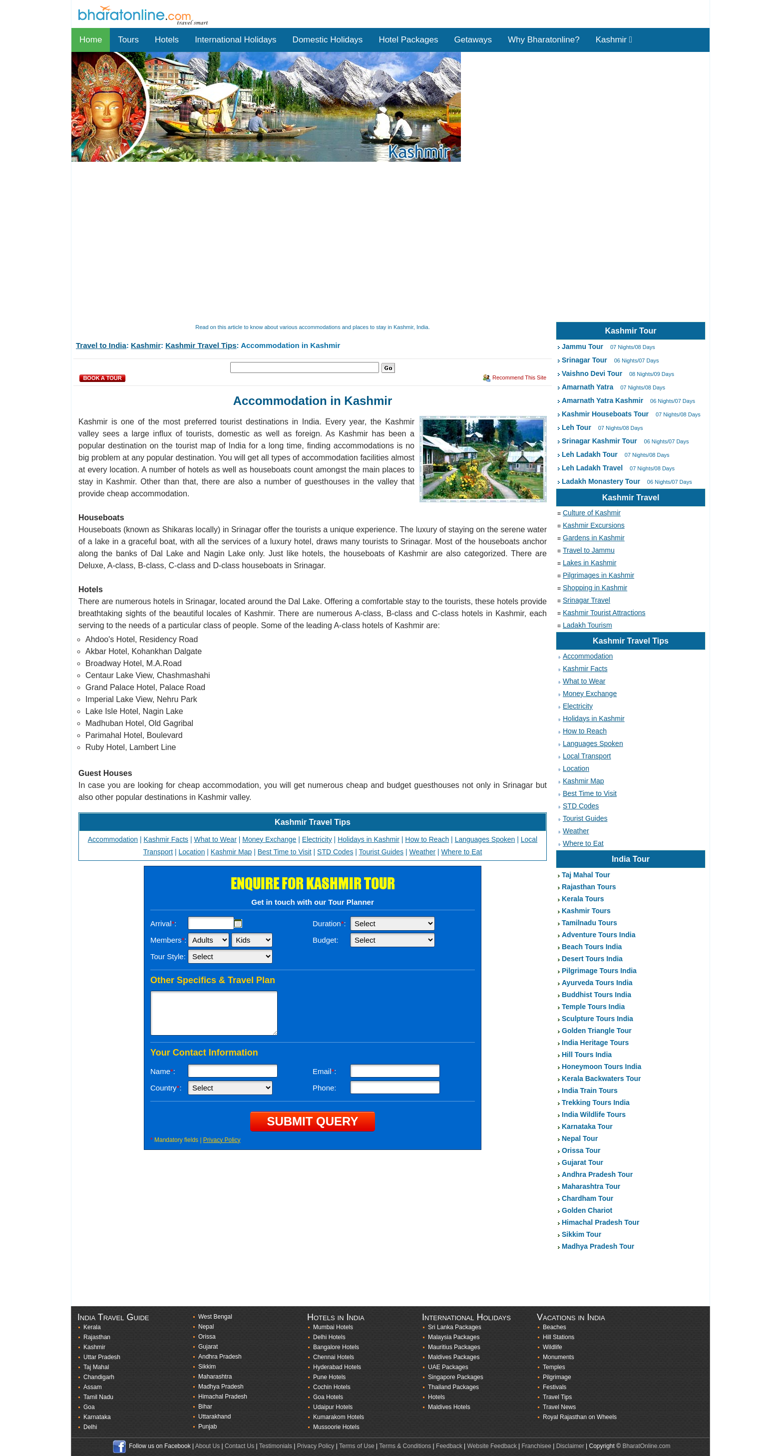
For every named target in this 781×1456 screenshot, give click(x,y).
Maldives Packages (453, 1357)
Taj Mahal (96, 1367)
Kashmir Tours (586, 911)
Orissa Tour (581, 1150)
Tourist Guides (381, 852)
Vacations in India (571, 1317)
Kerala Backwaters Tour (601, 1079)
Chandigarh (98, 1377)
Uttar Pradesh (101, 1357)
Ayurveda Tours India (597, 983)
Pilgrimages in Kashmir (598, 575)
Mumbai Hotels (333, 1327)
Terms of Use (357, 1446)
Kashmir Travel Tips (200, 345)
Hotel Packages (408, 39)
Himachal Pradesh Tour (600, 1222)
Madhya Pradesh (221, 1386)
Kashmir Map (231, 852)
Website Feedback (492, 1446)
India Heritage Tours (595, 1043)
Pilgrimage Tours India (599, 971)
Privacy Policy (222, 1139)
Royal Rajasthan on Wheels (580, 1417)
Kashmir (614, 39)
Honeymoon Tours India (601, 1067)
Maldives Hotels (449, 1407)
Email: (325, 1071)
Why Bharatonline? (544, 39)
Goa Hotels (328, 1397)
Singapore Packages (455, 1377)
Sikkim (207, 1366)
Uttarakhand (214, 1416)
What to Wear (215, 839)
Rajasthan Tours (589, 887)
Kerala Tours (583, 899)
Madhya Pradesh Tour (598, 1246)
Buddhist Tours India (596, 995)
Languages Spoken (485, 839)
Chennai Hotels (333, 1357)
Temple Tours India (593, 1007)
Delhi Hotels (329, 1337)
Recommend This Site (519, 377)
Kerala (92, 1327)
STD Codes (335, 852)
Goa (89, 1407)
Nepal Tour (580, 1138)
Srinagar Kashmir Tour (599, 441)
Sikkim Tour (581, 1234)
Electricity (317, 839)
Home (90, 39)
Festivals (554, 1387)
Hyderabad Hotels (337, 1367)
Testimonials (275, 1446)
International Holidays (235, 39)
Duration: (329, 923)
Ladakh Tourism (587, 625)
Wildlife (552, 1347)
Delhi (90, 1427)
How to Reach (427, 839)
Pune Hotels (329, 1377)
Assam (92, 1387)
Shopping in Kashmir (595, 588)
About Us (207, 1446)
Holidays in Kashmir (368, 839)
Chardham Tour (587, 1198)
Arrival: (163, 923)
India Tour (631, 859)
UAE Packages (448, 1367)
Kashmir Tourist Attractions (604, 613)
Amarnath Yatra (587, 387)
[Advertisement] (371, 243)
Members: (168, 940)
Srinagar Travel (586, 600)
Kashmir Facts (166, 839)
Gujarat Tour (582, 1162)
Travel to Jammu (589, 550)
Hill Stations (558, 1337)
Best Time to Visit (285, 852)
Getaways (473, 39)
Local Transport (587, 756)
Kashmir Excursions (594, 525)
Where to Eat (461, 852)
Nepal (206, 1326)
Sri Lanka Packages (454, 1327)
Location (191, 852)
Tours (128, 39)
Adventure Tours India (599, 935)
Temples (554, 1367)
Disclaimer (570, 1446)
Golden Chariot (587, 1210)
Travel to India (101, 345)
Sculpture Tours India (597, 1019)
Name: (162, 1071)
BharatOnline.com (646, 1446)
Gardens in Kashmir (594, 538)
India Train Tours (590, 1090)
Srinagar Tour (584, 360)
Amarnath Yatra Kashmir (602, 400)
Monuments (558, 1357)
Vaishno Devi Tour (592, 373)
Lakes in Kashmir (589, 563)
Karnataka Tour (587, 1126)
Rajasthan (96, 1337)
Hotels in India (336, 1317)
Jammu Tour (582, 347)
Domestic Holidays (328, 39)
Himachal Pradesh (222, 1396)
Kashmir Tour (631, 331)
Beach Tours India (592, 947)
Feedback (449, 1446)
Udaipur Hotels (333, 1407)
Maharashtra (215, 1376)
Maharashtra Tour (591, 1186)
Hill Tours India (587, 1055)
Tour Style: (168, 956)
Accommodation (113, 839)
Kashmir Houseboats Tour (605, 414)
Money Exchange (269, 839)
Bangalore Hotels (336, 1347)
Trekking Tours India (596, 1102)
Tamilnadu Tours (589, 923)
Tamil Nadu (98, 1397)
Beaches (554, 1327)
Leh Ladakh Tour (590, 454)
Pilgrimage (557, 1377)
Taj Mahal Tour (586, 875)
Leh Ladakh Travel (592, 468)
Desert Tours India (592, 959)
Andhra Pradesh (220, 1356)
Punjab (207, 1426)
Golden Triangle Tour (597, 1031)
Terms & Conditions (405, 1446)
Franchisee (536, 1446)
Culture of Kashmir (592, 513)
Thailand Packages (453, 1387)
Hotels (167, 39)
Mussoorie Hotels (336, 1427)
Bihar (205, 1406)
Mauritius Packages (454, 1347)
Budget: (326, 940)
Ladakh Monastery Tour (601, 481)
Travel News (559, 1407)
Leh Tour (576, 427)
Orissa (207, 1336)
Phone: (325, 1088)
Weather (422, 852)
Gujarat (208, 1346)
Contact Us (239, 1446)
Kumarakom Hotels (338, 1417)
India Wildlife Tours (594, 1114)
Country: (166, 1088)
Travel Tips (557, 1397)
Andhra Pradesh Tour (597, 1174)
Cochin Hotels (332, 1387)
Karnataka (97, 1417)
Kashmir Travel (631, 497)
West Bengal (215, 1316)
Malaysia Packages (453, 1337)
